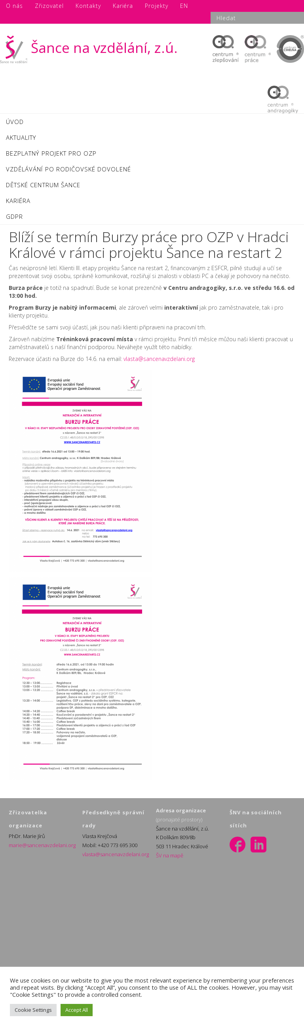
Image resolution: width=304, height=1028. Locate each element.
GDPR (14, 216)
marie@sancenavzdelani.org (42, 845)
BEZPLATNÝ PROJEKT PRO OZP (51, 153)
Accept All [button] (76, 1009)
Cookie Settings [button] (33, 1009)
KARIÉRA (18, 201)
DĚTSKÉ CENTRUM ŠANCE (43, 185)
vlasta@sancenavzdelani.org (159, 359)
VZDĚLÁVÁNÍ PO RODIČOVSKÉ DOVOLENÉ (68, 169)
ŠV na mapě (169, 855)
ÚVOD (15, 122)
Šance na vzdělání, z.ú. (89, 47)
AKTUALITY (21, 137)
